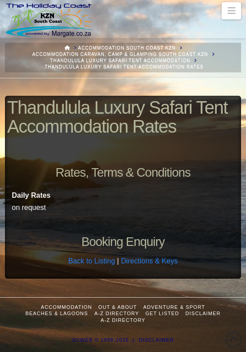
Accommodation (66, 307)
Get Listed (162, 313)
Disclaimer (202, 313)
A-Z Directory (116, 313)
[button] (231, 10)
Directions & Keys (149, 261)
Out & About (117, 307)
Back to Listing (91, 261)
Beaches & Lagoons (56, 313)
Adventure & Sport (174, 307)
